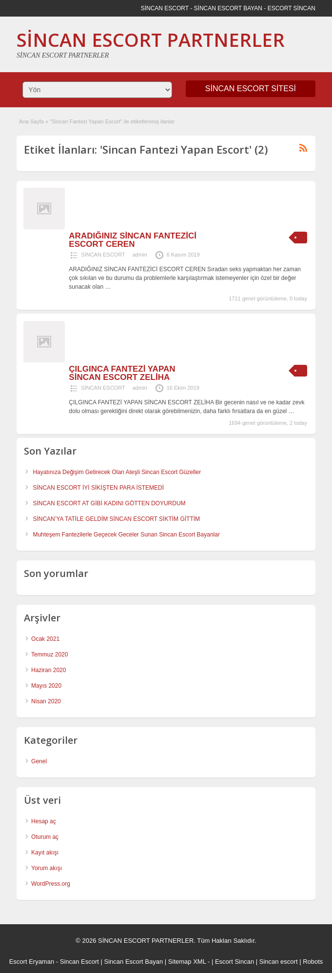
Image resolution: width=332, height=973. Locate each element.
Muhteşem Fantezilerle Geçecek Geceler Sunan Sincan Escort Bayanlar (126, 534)
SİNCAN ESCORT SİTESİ (250, 88)
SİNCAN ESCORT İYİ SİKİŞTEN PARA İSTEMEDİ (98, 487)
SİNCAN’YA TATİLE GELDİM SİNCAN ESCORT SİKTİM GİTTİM (116, 519)
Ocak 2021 (45, 638)
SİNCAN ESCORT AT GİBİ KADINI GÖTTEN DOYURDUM (109, 503)
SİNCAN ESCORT (103, 255)
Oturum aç (45, 837)
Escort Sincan (234, 961)
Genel (39, 761)
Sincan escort (278, 961)
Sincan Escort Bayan (133, 961)
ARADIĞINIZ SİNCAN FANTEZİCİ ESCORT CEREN (132, 240)
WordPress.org (50, 883)
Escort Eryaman (31, 961)
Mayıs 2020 (46, 685)
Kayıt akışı (45, 852)
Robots (313, 961)
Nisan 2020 (46, 701)
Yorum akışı (46, 868)
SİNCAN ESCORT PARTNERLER (151, 39)
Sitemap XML (187, 961)
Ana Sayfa (31, 121)
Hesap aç (43, 821)
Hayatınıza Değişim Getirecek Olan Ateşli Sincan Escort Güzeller (117, 472)
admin (140, 255)
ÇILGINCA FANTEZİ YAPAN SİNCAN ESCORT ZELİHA (122, 373)
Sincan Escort (79, 961)
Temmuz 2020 (49, 654)
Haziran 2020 (48, 670)
